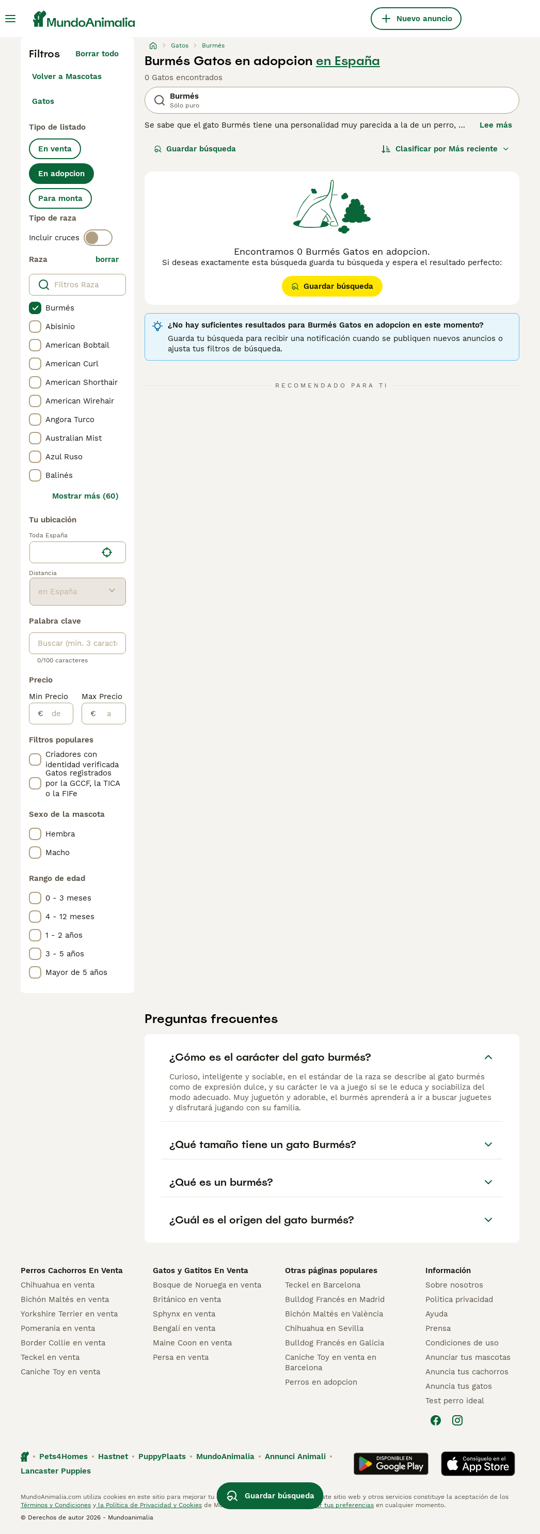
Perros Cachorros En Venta (72, 1270)
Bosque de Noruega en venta (207, 1285)
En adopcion (61, 173)
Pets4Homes (63, 1456)
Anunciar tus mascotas (468, 1357)
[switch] (98, 237)
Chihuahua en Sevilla (324, 1328)
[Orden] (445, 148)
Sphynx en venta (184, 1314)
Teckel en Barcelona (322, 1285)
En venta (55, 148)
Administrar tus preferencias (330, 1505)
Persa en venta (181, 1357)
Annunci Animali (295, 1456)
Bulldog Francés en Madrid (335, 1299)
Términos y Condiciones (56, 1505)
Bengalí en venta (184, 1328)
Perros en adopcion (321, 1382)
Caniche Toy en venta (60, 1371)
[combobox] (63, 552)
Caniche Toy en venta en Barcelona (330, 1362)
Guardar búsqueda (195, 148)
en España (348, 61)
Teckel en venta (50, 1357)
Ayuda (436, 1314)
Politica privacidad (459, 1299)
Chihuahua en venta (57, 1285)
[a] (110, 713)
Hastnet (113, 1456)
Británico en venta (187, 1299)
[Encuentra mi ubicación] (107, 552)
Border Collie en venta (63, 1342)
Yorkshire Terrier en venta (69, 1314)
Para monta (60, 198)
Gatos (43, 101)
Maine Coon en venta (192, 1342)
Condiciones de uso (462, 1342)
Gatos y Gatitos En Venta (200, 1270)
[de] (58, 713)
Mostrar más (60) (85, 496)
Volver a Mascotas (67, 76)
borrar (107, 259)
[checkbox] (35, 308)
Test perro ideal (454, 1400)
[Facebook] (435, 1420)
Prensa (438, 1328)
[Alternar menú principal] (10, 18)
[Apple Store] (478, 1463)
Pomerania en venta (58, 1328)
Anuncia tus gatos (458, 1386)
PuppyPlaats (162, 1456)
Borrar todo (97, 53)
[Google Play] (391, 1463)
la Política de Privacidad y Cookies (149, 1505)
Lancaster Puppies (56, 1471)
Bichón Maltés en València (334, 1314)
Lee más (496, 125)
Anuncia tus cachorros (467, 1371)
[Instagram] (457, 1420)
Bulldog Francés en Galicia (334, 1342)
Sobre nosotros (454, 1285)
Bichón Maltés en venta (65, 1299)
